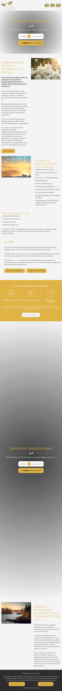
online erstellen (31, 43)
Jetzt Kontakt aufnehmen (14, 272)
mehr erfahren (8, 152)
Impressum (27, 688)
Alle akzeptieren (15, 684)
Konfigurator (16, 261)
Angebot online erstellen (36, 272)
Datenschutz (34, 688)
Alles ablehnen (44, 684)
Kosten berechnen (31, 315)
